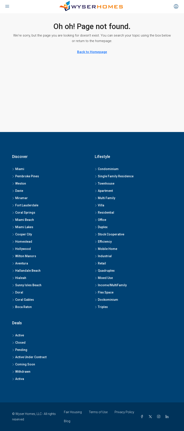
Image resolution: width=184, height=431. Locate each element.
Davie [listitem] (17, 191)
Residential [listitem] (104, 212)
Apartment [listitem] (104, 191)
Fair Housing (73, 412)
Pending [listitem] (19, 350)
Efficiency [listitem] (103, 241)
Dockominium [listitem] (106, 299)
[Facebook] (142, 416)
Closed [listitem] (19, 342)
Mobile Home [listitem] (106, 249)
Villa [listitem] (99, 205)
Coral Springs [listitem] (23, 212)
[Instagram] (159, 416)
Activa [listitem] (18, 379)
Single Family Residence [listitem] (114, 176)
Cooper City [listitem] (22, 234)
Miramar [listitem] (20, 198)
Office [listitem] (100, 220)
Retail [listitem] (100, 263)
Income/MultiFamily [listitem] (111, 285)
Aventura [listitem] (20, 263)
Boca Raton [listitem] (22, 307)
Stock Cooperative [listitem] (109, 234)
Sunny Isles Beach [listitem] (26, 285)
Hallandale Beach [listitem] (26, 270)
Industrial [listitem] (103, 256)
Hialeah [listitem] (19, 278)
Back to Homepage (92, 52)
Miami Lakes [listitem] (22, 227)
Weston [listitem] (19, 183)
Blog (67, 421)
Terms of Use (98, 412)
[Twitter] (151, 416)
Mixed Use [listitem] (104, 278)
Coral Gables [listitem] (23, 299)
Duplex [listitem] (101, 227)
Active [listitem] (18, 335)
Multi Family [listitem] (105, 198)
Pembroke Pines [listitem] (25, 176)
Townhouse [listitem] (104, 183)
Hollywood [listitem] (21, 249)
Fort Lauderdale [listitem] (25, 205)
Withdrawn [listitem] (21, 371)
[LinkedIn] (167, 416)
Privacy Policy (124, 412)
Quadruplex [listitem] (105, 270)
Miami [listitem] (18, 169)
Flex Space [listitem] (104, 292)
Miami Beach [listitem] (23, 220)
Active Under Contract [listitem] (29, 357)
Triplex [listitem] (101, 307)
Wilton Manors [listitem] (24, 256)
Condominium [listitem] (107, 169)
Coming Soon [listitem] (23, 364)
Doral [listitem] (17, 292)
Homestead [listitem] (22, 241)
